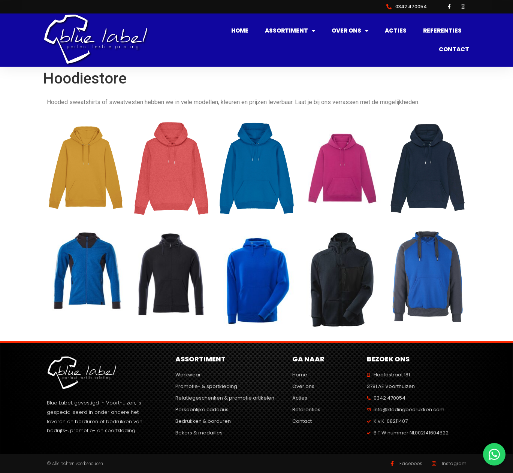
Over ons (350, 30)
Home (239, 30)
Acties (396, 30)
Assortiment (290, 30)
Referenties (442, 30)
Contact (454, 49)
